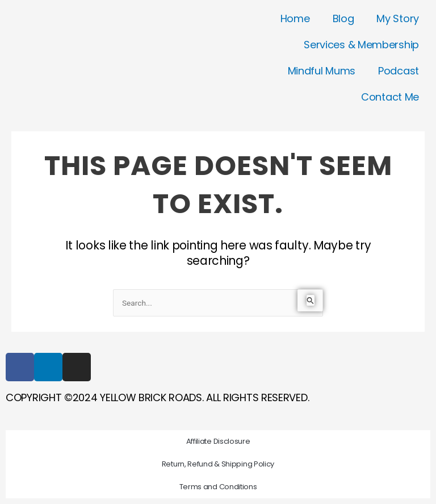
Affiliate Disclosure (218, 441)
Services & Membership (361, 45)
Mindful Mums (321, 71)
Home (295, 18)
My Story (397, 18)
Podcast (398, 71)
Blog (343, 18)
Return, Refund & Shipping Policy (218, 464)
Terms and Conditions (218, 486)
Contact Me (390, 97)
